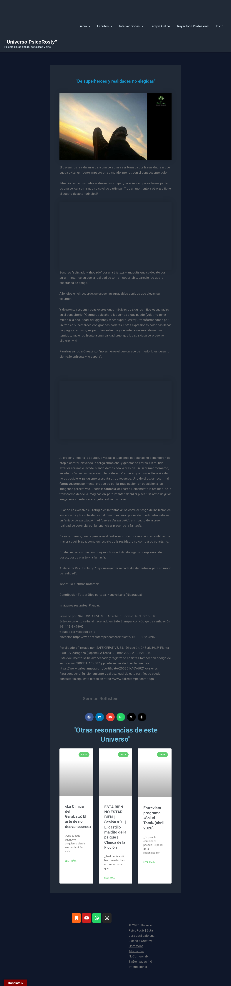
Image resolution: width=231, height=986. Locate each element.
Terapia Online (161, 26)
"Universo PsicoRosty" (30, 42)
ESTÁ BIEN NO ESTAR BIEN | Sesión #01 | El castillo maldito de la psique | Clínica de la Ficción (115, 827)
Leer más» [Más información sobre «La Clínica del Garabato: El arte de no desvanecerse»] (71, 861)
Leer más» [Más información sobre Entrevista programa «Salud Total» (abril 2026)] (149, 862)
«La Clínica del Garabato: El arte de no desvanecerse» (78, 816)
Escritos (106, 26)
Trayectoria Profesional (193, 26)
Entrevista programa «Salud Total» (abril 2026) (153, 818)
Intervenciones (132, 26)
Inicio (87, 26)
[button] (91, 26)
